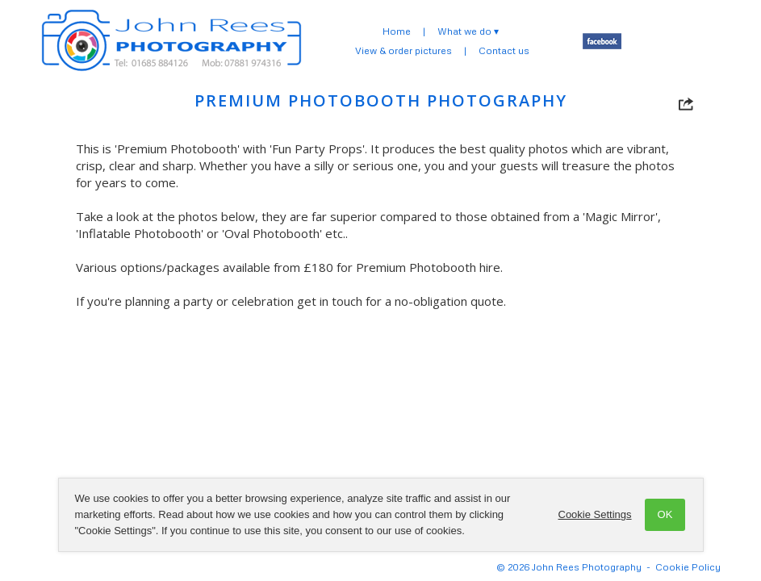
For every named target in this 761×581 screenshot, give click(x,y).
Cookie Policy (688, 567)
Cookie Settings (595, 514)
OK (665, 514)
